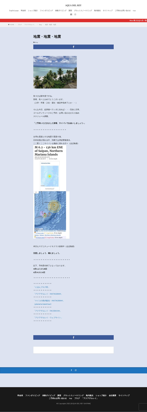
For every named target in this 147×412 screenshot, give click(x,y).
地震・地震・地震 (50, 24)
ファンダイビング (46, 10)
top (134, 10)
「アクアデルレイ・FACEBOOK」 (47, 311)
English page (14, 10)
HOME (12, 24)
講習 (70, 10)
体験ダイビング (60, 10)
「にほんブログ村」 (41, 287)
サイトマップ (108, 10)
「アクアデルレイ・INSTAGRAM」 (48, 294)
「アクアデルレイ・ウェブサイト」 (48, 317)
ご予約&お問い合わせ (123, 10)
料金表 (23, 10)
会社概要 (112, 395)
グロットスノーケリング (83, 10)
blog (40, 24)
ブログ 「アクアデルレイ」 (27, 24)
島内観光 (97, 10)
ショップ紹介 (33, 10)
